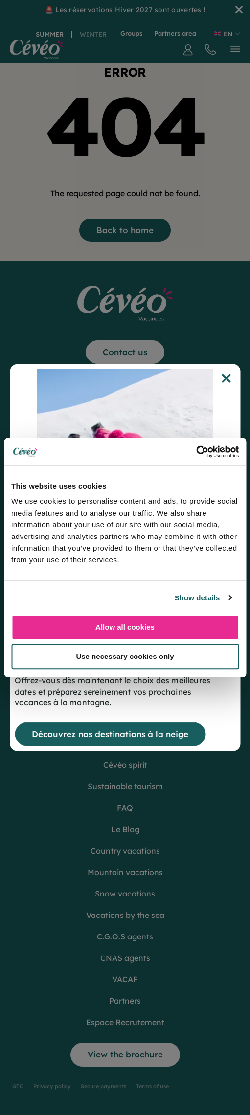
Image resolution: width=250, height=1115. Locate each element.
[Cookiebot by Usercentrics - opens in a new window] (196, 451)
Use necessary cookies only (125, 656)
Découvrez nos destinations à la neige (110, 734)
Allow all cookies (125, 627)
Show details (197, 598)
